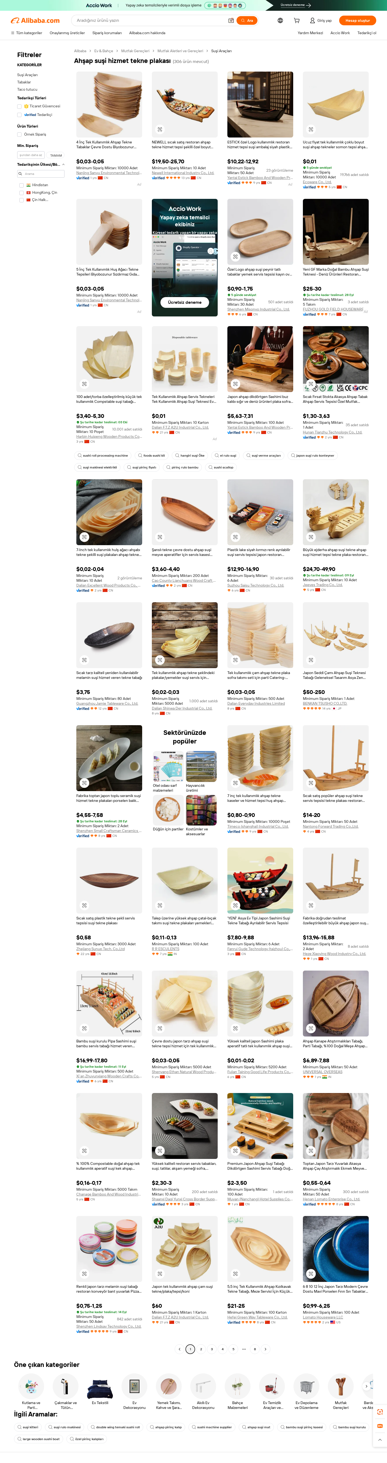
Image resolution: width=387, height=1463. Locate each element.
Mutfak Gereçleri (135, 51)
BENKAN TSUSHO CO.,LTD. (325, 703)
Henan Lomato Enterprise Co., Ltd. (331, 1199)
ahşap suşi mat (256, 1427)
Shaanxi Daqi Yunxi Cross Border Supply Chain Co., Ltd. (185, 1199)
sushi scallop (221, 467)
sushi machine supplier (212, 1427)
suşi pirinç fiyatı (141, 467)
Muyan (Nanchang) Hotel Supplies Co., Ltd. (260, 1199)
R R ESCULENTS (165, 949)
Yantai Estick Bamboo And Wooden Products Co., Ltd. (260, 177)
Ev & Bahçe (103, 51)
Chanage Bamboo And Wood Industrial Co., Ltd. (109, 1194)
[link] (380, 1412)
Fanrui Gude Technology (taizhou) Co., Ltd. (260, 949)
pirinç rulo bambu (182, 467)
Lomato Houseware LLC (323, 1317)
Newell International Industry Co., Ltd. (183, 173)
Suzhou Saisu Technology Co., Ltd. (255, 585)
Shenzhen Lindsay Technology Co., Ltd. (108, 1326)
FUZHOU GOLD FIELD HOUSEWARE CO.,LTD (336, 309)
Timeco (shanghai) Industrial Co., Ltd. (258, 826)
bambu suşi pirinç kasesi (302, 1427)
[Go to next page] (265, 1349)
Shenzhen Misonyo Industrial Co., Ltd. (258, 309)
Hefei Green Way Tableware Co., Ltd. (257, 1317)
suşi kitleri (27, 1427)
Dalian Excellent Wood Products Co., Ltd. (109, 585)
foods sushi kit (151, 455)
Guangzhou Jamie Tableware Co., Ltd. (107, 703)
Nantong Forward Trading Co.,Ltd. (331, 826)
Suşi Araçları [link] (221, 51)
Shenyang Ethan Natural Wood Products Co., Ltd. (185, 1072)
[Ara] (246, 20)
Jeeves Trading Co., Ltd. (323, 585)
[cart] (298, 21)
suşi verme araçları (263, 455)
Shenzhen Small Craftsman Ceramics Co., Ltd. (109, 831)
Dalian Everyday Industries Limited (256, 703)
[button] (231, 20)
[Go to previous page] (179, 1349)
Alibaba (80, 51)
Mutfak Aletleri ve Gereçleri (180, 51)
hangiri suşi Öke (190, 455)
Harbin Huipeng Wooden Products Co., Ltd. (109, 436)
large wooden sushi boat (38, 1439)
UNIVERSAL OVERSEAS (322, 1072)
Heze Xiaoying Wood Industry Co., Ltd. (334, 953)
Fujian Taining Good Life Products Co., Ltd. (260, 1072)
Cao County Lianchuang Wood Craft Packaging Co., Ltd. (185, 580)
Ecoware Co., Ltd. (317, 182)
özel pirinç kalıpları (86, 1439)
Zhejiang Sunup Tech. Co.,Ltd (100, 949)
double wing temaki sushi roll (115, 1427)
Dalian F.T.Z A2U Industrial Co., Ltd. (180, 427)
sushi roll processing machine (103, 455)
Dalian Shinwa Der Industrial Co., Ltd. (182, 708)
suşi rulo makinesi (64, 1427)
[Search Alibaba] (150, 20)
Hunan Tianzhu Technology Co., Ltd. (332, 432)
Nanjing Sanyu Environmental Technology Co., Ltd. (109, 173)
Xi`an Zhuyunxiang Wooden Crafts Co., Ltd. (109, 1076)
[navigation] (41, 700)
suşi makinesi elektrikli (97, 467)
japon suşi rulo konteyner (312, 455)
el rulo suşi (225, 455)
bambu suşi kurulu (349, 1427)
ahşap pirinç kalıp (166, 1427)
